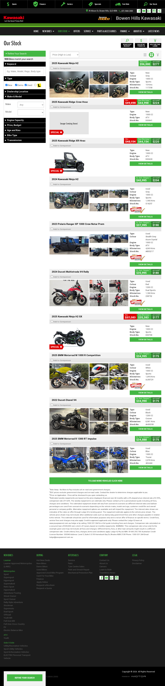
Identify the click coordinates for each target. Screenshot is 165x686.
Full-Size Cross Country (14, 624)
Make (8, 104)
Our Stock (64, 31)
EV (5, 627)
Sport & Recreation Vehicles (16, 652)
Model (8, 111)
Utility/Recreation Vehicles (16, 645)
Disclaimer (137, 563)
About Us (138, 31)
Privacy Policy (138, 560)
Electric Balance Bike (13, 630)
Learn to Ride (105, 569)
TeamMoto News (107, 572)
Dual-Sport (8, 611)
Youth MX (8, 617)
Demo (19, 85)
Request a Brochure (46, 585)
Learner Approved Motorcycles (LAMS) (18, 565)
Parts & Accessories (106, 31)
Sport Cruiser (10, 599)
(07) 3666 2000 (127, 11)
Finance (125, 31)
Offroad (7, 614)
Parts (70, 563)
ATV (5, 635)
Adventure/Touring (12, 593)
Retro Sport (9, 586)
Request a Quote (44, 588)
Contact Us (104, 560)
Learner (7, 560)
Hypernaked (9, 590)
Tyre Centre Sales (76, 566)
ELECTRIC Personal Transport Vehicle (17, 657)
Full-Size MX (9, 621)
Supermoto (9, 608)
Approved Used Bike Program (50, 572)
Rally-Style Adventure (13, 602)
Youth (6, 638)
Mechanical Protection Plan (80, 572)
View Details (145, 92)
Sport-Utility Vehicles (13, 649)
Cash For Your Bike (45, 576)
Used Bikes (42, 569)
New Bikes (48, 31)
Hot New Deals (43, 560)
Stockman (8, 605)
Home (36, 31)
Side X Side (9, 642)
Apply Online (42, 582)
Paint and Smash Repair (78, 569)
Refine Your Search (16, 53)
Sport (6, 574)
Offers (76, 31)
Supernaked (9, 583)
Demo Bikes (42, 566)
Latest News (153, 31)
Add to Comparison (62, 68)
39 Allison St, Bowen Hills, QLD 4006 (101, 11)
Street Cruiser (10, 596)
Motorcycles (9, 571)
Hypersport (9, 580)
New (8, 85)
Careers (103, 566)
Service (88, 31)
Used (28, 85)
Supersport (9, 577)
